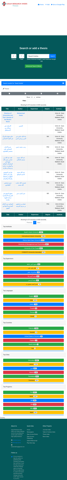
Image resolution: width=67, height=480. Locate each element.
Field (21, 59)
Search (52, 56)
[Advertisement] (33, 22)
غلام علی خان (33, 245)
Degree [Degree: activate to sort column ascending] (46, 109)
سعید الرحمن (33, 257)
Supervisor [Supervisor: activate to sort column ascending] (37, 109)
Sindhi (33, 293)
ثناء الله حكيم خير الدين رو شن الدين (26, 132)
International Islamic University (33, 213)
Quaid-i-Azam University (33, 209)
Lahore (33, 341)
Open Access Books (32, 411)
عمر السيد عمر (26, 174)
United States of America (33, 313)
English (33, 273)
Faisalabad (33, 353)
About (33, 469)
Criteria (14, 59)
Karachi (33, 349)
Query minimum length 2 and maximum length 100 (41, 60)
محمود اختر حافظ (33, 241)
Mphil (33, 373)
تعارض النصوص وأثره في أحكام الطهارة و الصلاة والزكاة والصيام (11, 160)
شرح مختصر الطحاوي (11, 166)
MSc (33, 385)
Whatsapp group (16, 419)
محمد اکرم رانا (33, 253)
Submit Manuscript (32, 417)
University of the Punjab (33, 225)
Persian (33, 289)
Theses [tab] (6, 89)
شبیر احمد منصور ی (33, 261)
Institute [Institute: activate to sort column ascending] (58, 109)
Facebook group (17, 417)
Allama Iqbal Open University (33, 217)
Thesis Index (46, 411)
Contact (39, 469)
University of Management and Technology (33, 221)
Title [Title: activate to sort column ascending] (10, 109)
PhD (33, 369)
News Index (46, 413)
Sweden (33, 309)
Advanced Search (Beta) (33, 66)
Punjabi (33, 285)
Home (28, 406)
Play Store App (31, 420)
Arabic (33, 281)
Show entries (33, 97)
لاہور (33, 345)
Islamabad (33, 337)
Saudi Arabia (19, 83)
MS (33, 377)
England (33, 317)
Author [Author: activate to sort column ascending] (26, 109)
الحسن (27, 122)
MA (33, 381)
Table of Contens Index (49, 409)
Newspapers (30, 409)
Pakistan (33, 305)
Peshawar (33, 357)
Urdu (33, 277)
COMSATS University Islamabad (33, 229)
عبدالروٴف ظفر (33, 249)
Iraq (33, 325)
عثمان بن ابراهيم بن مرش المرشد (26, 185)
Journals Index (47, 406)
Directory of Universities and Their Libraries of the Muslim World (11, 115)
